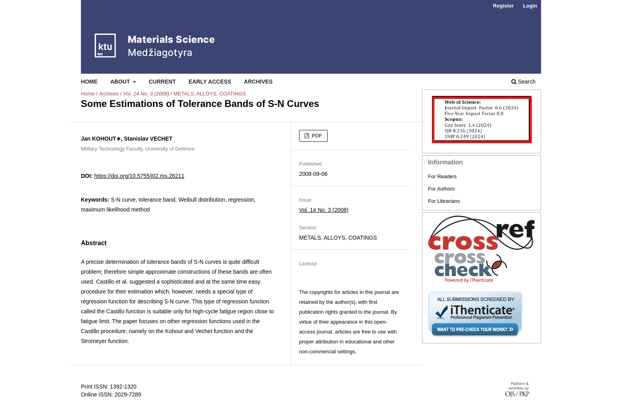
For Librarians (444, 201)
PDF (316, 136)
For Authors (441, 189)
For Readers (442, 176)
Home (89, 81)
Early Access (209, 81)
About (121, 81)
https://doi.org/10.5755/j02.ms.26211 (139, 176)
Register (503, 6)
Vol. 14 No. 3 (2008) (146, 94)
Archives (258, 81)
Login (530, 6)
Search (523, 81)
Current (162, 81)
